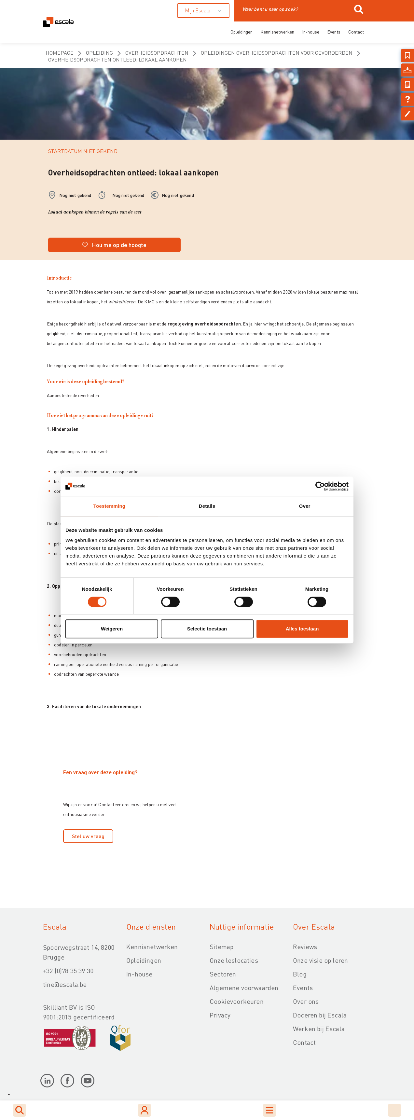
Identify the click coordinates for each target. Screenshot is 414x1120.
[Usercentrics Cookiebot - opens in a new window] (320, 486)
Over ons (306, 1001)
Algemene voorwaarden (244, 987)
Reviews (305, 946)
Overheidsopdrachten (156, 52)
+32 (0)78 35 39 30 (68, 970)
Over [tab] (304, 506)
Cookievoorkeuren (237, 1001)
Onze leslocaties (234, 960)
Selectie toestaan (207, 628)
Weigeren (112, 628)
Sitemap (221, 946)
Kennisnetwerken (277, 32)
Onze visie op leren (320, 960)
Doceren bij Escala (320, 1015)
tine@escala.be (65, 984)
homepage (60, 52)
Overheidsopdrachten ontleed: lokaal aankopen (117, 59)
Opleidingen (241, 32)
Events (333, 32)
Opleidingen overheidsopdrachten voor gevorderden (276, 52)
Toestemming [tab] (109, 506)
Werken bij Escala (319, 1028)
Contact (356, 32)
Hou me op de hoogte (114, 245)
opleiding (99, 52)
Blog (300, 974)
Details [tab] (207, 506)
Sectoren (223, 974)
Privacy (220, 1015)
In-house (310, 32)
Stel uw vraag (88, 836)
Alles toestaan (302, 628)
